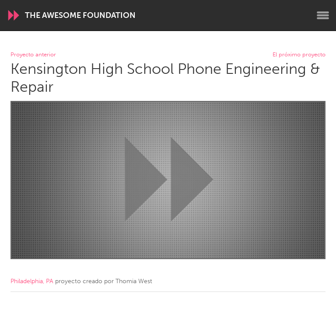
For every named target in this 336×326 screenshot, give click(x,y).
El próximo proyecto (299, 55)
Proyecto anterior (33, 55)
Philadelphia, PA (31, 281)
